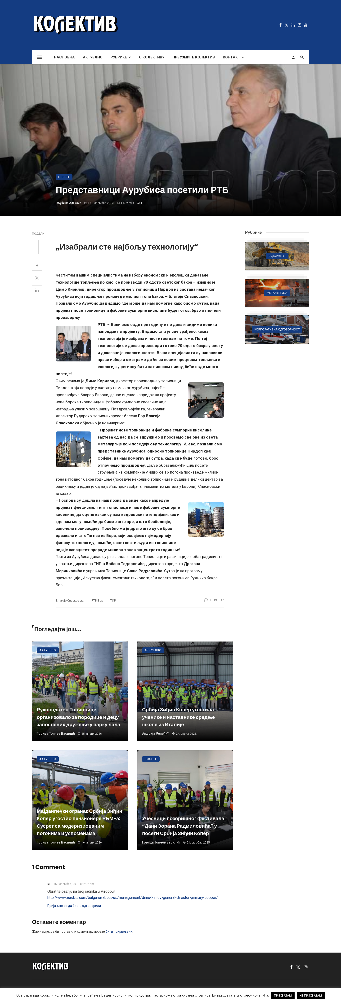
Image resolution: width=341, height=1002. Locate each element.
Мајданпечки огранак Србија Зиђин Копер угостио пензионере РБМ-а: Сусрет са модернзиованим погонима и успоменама (79, 822)
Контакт (231, 57)
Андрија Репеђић (155, 733)
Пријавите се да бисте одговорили (74, 906)
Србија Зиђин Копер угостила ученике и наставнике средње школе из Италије (178, 717)
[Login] (293, 57)
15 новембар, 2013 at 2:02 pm (74, 884)
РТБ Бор (97, 600)
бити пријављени (119, 931)
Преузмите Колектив (193, 57)
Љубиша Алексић (69, 203)
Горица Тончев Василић (56, 733)
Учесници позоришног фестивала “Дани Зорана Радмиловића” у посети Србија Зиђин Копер (183, 826)
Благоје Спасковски (70, 600)
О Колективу (151, 57)
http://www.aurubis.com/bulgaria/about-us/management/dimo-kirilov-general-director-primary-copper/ (132, 897)
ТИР (113, 600)
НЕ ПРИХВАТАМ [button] (311, 995)
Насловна (64, 57)
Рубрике (119, 57)
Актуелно (93, 57)
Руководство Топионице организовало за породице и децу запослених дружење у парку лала (78, 717)
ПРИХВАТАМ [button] (283, 995)
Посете (64, 177)
